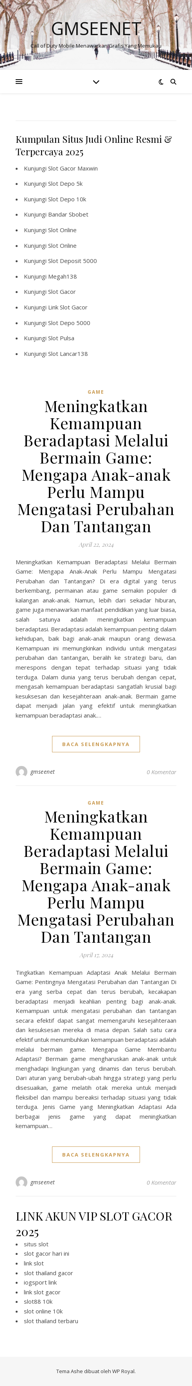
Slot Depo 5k (65, 183)
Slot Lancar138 (68, 353)
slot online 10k (43, 1311)
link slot (34, 1263)
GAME (96, 392)
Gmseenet (96, 28)
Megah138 (62, 276)
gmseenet (43, 771)
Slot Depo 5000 (69, 323)
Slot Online (62, 230)
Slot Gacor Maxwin (73, 168)
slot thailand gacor (48, 1273)
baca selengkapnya (96, 744)
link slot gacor (42, 1292)
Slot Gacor (62, 291)
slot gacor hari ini (46, 1253)
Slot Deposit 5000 (72, 261)
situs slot (36, 1244)
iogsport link (40, 1282)
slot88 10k (38, 1301)
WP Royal (123, 1371)
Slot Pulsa (61, 338)
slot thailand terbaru (51, 1321)
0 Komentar (161, 772)
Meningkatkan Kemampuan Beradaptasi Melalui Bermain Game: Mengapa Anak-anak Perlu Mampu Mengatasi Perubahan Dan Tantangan (96, 465)
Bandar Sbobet (68, 214)
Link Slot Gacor (68, 307)
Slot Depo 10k (67, 199)
